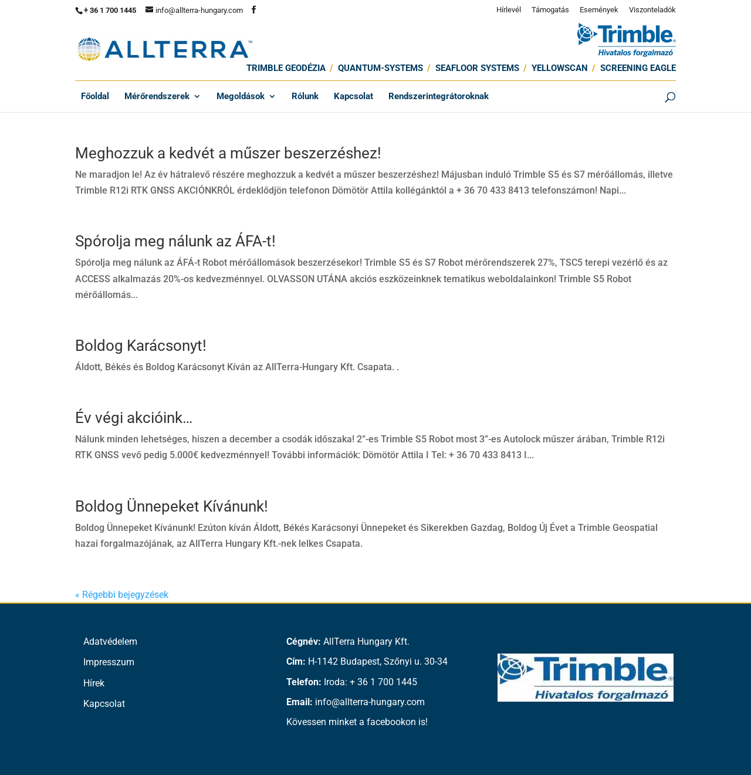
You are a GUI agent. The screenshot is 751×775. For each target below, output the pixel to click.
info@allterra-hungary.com (370, 702)
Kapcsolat (353, 96)
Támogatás (550, 10)
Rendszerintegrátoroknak (438, 96)
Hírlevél (508, 10)
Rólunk (305, 96)
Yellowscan (560, 68)
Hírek (93, 683)
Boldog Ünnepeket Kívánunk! (171, 506)
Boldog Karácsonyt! (141, 345)
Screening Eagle (638, 68)
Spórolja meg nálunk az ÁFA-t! (175, 241)
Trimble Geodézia (286, 68)
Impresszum (108, 662)
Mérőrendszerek (157, 96)
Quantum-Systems (380, 68)
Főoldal (95, 96)
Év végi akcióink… (133, 418)
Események (599, 10)
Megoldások (240, 96)
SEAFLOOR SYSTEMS (477, 68)
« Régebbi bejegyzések (121, 594)
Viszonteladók (652, 10)
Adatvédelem (110, 641)
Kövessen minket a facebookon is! (357, 721)
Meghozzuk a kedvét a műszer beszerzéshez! (228, 153)
